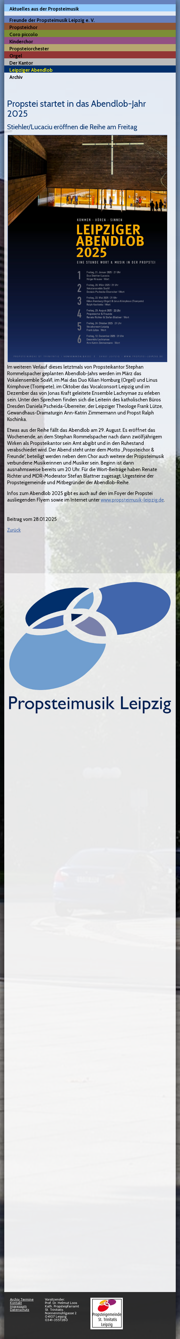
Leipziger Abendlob (31, 70)
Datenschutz (19, 1309)
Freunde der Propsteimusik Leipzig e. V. (52, 20)
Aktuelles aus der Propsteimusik (44, 8)
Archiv (15, 77)
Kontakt (16, 1303)
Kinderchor (21, 41)
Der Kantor (21, 62)
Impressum (18, 1306)
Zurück (14, 530)
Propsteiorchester (29, 48)
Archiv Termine (22, 1299)
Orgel (15, 55)
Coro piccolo (23, 34)
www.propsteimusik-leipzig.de (132, 500)
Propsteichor (23, 27)
